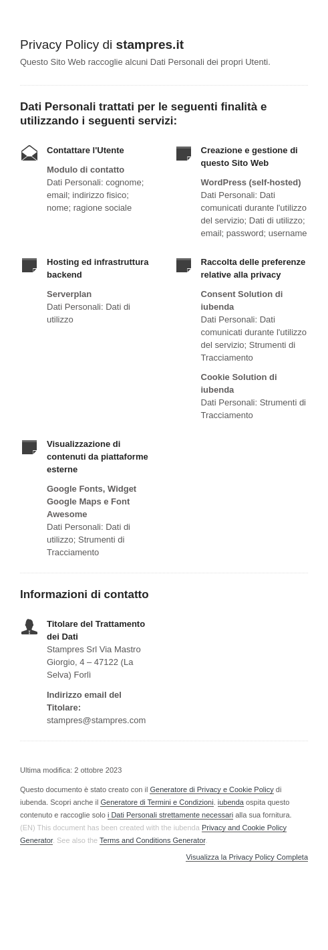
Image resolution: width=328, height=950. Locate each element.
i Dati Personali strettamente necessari (170, 815)
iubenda (231, 802)
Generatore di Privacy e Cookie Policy (211, 789)
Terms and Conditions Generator (152, 840)
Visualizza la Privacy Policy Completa (247, 857)
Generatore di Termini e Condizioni (156, 802)
